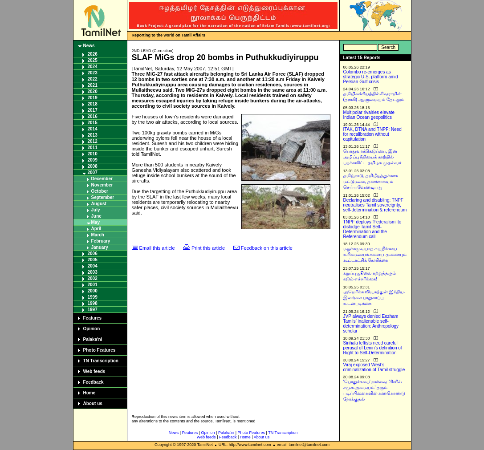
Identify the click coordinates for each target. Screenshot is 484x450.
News (89, 45)
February (100, 241)
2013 (93, 135)
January (99, 247)
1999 (93, 297)
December (102, 178)
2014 (93, 128)
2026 (93, 54)
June (96, 216)
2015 (93, 122)
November (102, 184)
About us (92, 403)
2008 (93, 166)
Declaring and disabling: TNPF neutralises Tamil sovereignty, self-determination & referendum (375, 205)
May (95, 222)
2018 (93, 103)
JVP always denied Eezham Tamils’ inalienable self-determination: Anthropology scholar (371, 323)
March (97, 234)
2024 (93, 66)
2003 (93, 272)
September (102, 197)
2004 (93, 266)
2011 (93, 147)
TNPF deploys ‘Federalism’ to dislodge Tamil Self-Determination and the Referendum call (372, 229)
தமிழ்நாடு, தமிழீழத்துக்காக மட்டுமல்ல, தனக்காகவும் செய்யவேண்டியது (370, 181)
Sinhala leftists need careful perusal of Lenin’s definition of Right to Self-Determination (372, 348)
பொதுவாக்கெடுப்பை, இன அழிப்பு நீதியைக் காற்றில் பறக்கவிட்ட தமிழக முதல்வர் (372, 157)
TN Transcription (100, 360)
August (98, 203)
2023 (93, 72)
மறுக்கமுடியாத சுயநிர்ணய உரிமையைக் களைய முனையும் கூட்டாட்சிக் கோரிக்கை (375, 254)
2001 (93, 284)
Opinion (91, 328)
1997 (93, 309)
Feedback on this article (267, 248)
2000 (93, 290)
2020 (93, 91)
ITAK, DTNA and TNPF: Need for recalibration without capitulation (372, 134)
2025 (93, 60)
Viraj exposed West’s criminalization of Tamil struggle (374, 367)
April (96, 228)
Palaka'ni (92, 339)
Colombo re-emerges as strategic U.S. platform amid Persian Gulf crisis (370, 76)
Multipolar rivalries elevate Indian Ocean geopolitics (369, 115)
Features (92, 318)
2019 (93, 97)
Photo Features (99, 350)
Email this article (157, 248)
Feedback (93, 382)
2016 (93, 116)
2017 (93, 110)
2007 (93, 172)
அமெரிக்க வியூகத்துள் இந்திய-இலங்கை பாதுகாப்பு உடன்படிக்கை (374, 297)
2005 (93, 259)
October (99, 191)
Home (89, 392)
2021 (93, 85)
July (95, 209)
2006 (93, 253)
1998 (93, 303)
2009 (93, 160)
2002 (93, 278)
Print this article (208, 248)
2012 (93, 141)
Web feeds (94, 371)
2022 (93, 79)
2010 (93, 153)
